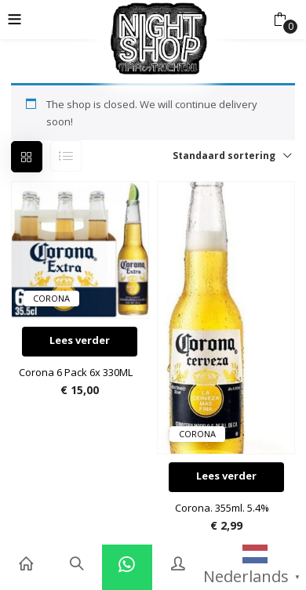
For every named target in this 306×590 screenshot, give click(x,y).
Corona (51, 298)
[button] (279, 19)
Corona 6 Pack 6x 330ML (76, 372)
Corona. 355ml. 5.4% (222, 508)
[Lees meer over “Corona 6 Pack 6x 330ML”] (79, 342)
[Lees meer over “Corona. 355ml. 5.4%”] (226, 477)
